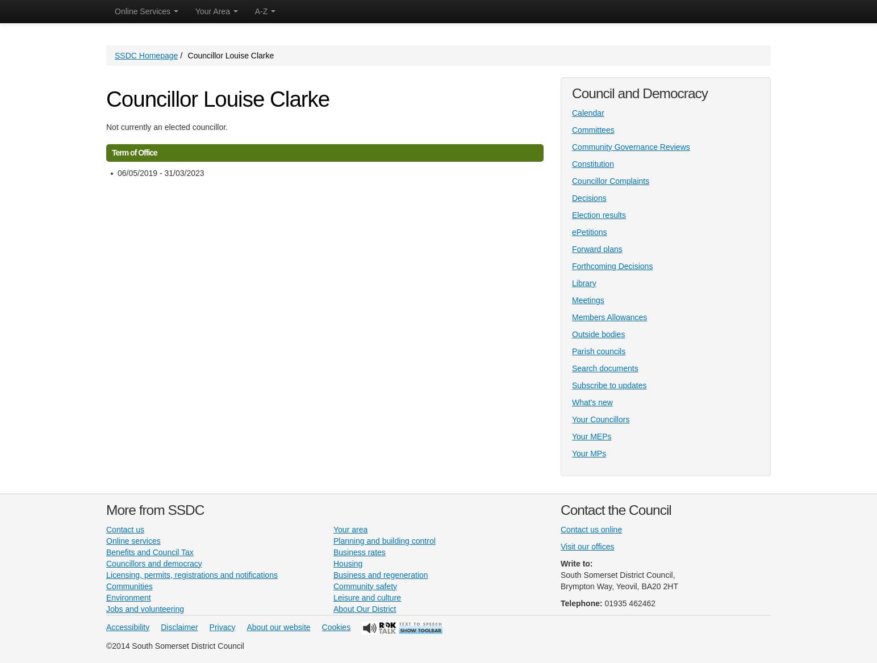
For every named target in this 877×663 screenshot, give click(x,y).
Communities (129, 586)
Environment (128, 597)
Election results (599, 215)
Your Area (216, 11)
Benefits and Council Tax (150, 552)
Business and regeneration (380, 575)
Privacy (223, 627)
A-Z (265, 11)
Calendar (588, 113)
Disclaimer (179, 627)
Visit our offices (587, 546)
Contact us (125, 529)
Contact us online (591, 529)
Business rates (359, 552)
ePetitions (589, 232)
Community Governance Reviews (631, 147)
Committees (593, 130)
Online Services (146, 11)
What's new (592, 402)
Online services (133, 540)
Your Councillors (600, 419)
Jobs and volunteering (145, 609)
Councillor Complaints (610, 181)
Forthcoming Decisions (612, 266)
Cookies (336, 627)
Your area (350, 529)
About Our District (364, 609)
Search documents (605, 368)
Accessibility (127, 627)
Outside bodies (598, 334)
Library (584, 283)
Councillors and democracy (154, 563)
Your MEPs (592, 436)
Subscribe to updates (609, 385)
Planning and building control (384, 540)
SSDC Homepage (146, 55)
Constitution (593, 164)
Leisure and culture (367, 597)
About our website (279, 627)
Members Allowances (609, 317)
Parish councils (598, 351)
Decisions (589, 198)
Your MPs (589, 453)
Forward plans (597, 249)
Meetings (588, 300)
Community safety (365, 586)
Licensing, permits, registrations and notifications (192, 575)
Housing (347, 563)
